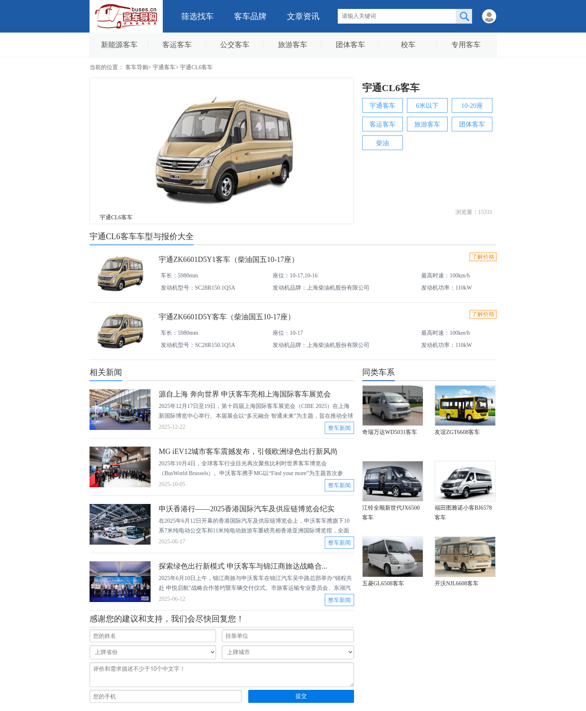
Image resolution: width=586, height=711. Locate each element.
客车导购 (136, 67)
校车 (408, 45)
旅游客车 (292, 45)
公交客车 (234, 45)
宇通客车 (383, 105)
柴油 (382, 143)
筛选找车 (197, 16)
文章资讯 (303, 16)
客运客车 (177, 45)
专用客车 (466, 45)
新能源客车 (119, 45)
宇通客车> (166, 67)
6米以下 (427, 105)
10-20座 (472, 105)
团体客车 (350, 45)
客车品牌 (250, 16)
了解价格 (483, 257)
